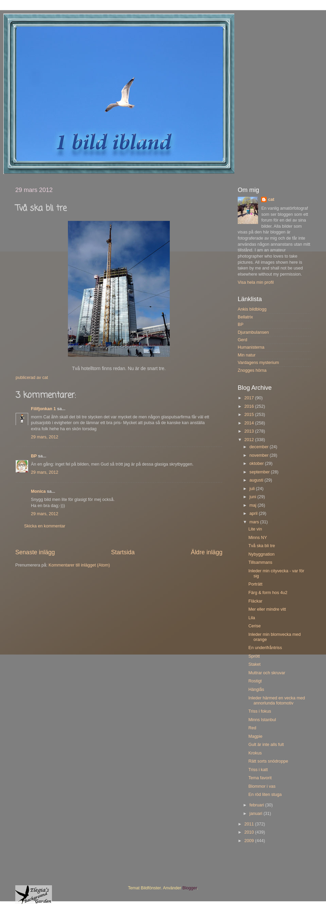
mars (255, 522)
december (260, 447)
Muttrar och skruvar (266, 672)
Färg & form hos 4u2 (267, 592)
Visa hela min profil (256, 282)
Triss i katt (258, 769)
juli (253, 488)
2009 (249, 840)
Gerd (242, 339)
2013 (249, 431)
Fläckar (255, 601)
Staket (254, 664)
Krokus (254, 753)
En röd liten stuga (265, 794)
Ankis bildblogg (252, 309)
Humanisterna (251, 347)
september (260, 472)
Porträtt (255, 584)
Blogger (189, 888)
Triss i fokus (259, 711)
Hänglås (256, 689)
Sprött (254, 656)
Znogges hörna (252, 370)
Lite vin (255, 529)
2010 (249, 832)
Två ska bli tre (261, 545)
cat (271, 199)
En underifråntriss (265, 647)
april (254, 513)
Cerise (254, 626)
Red (252, 728)
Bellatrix (245, 317)
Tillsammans (260, 562)
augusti (257, 480)
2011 (249, 824)
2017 (249, 398)
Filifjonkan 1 (43, 408)
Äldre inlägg (206, 552)
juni (253, 496)
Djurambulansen (253, 332)
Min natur (247, 355)
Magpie (255, 736)
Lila (251, 617)
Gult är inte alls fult (266, 744)
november (260, 455)
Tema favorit (260, 778)
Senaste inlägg (35, 552)
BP (34, 456)
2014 (249, 423)
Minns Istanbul (262, 719)
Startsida (123, 552)
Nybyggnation (261, 554)
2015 (249, 414)
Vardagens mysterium (258, 362)
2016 (249, 406)
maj (254, 505)
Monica (38, 491)
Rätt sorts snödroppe (268, 761)
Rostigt (254, 681)
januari (257, 813)
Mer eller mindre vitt (267, 609)
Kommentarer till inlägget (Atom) (79, 565)
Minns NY (257, 537)
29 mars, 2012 (44, 437)
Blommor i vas (261, 786)
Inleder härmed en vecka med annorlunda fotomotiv (276, 700)
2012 (249, 439)
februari (257, 805)
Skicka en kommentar (44, 526)
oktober (257, 463)
